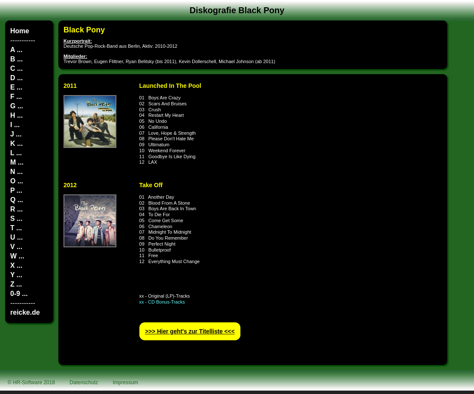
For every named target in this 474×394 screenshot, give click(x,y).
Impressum (125, 382)
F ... (16, 96)
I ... (15, 124)
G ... (16, 106)
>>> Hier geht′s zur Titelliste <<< (189, 331)
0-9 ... (19, 293)
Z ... (16, 284)
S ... (16, 218)
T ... (16, 228)
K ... (16, 143)
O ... (16, 181)
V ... (16, 246)
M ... (16, 162)
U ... (16, 237)
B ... (16, 59)
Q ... (16, 199)
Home (19, 31)
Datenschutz (83, 382)
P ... (16, 190)
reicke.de (25, 312)
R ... (16, 209)
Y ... (16, 274)
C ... (16, 68)
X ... (16, 265)
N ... (16, 171)
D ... (16, 77)
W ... (17, 256)
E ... (16, 87)
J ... (16, 134)
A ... (16, 49)
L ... (16, 152)
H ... (16, 115)
